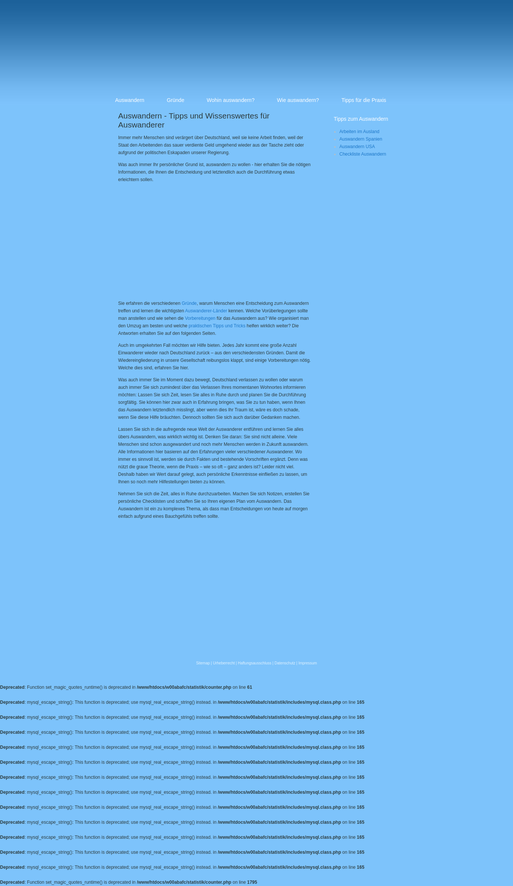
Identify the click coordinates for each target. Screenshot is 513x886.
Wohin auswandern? (230, 100)
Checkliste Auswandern (362, 154)
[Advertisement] (181, 240)
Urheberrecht (224, 663)
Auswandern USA (357, 146)
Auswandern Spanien (360, 139)
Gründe (175, 100)
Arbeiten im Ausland (359, 131)
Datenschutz (285, 663)
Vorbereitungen (200, 318)
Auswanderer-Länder (206, 310)
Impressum (307, 663)
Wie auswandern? (298, 100)
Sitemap (203, 663)
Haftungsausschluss (255, 663)
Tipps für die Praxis (364, 100)
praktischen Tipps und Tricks (217, 325)
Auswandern (129, 100)
